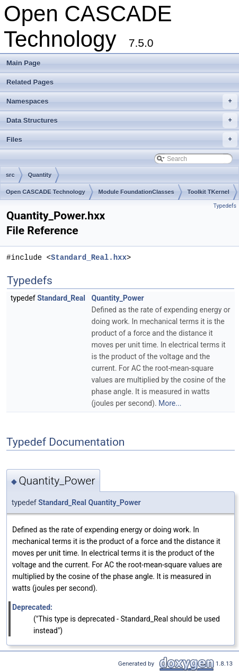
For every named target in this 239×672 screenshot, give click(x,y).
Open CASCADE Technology (45, 192)
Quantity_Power (118, 298)
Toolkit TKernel (208, 192)
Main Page (23, 63)
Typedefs (224, 205)
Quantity (40, 175)
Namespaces (121, 101)
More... (169, 403)
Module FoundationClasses (136, 192)
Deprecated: (32, 607)
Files (121, 139)
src (10, 175)
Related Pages (30, 82)
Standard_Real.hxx (89, 257)
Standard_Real (61, 298)
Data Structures (121, 120)
